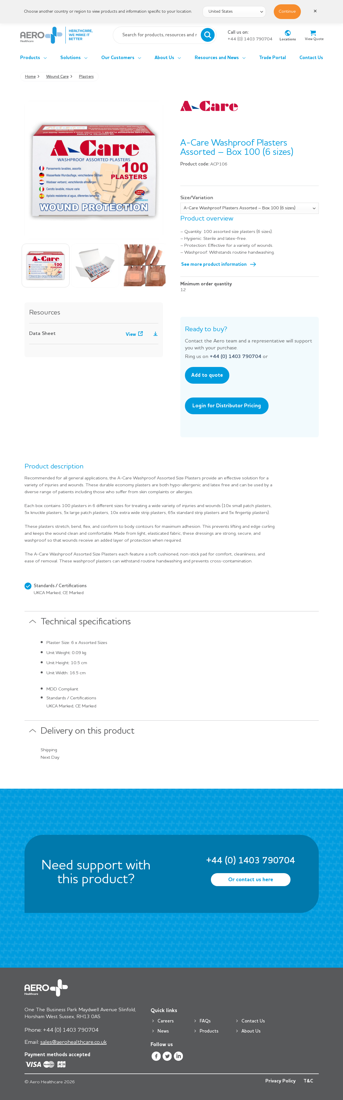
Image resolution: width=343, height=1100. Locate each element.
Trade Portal (272, 58)
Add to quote (207, 375)
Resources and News (220, 58)
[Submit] (207, 35)
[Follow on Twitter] (167, 1057)
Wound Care (57, 77)
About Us (168, 58)
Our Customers (121, 58)
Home (30, 77)
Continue (287, 11)
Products (33, 58)
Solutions (74, 58)
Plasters (86, 77)
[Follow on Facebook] (156, 1057)
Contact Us (311, 58)
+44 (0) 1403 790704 (250, 39)
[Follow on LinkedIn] (178, 1057)
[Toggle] (33, 624)
